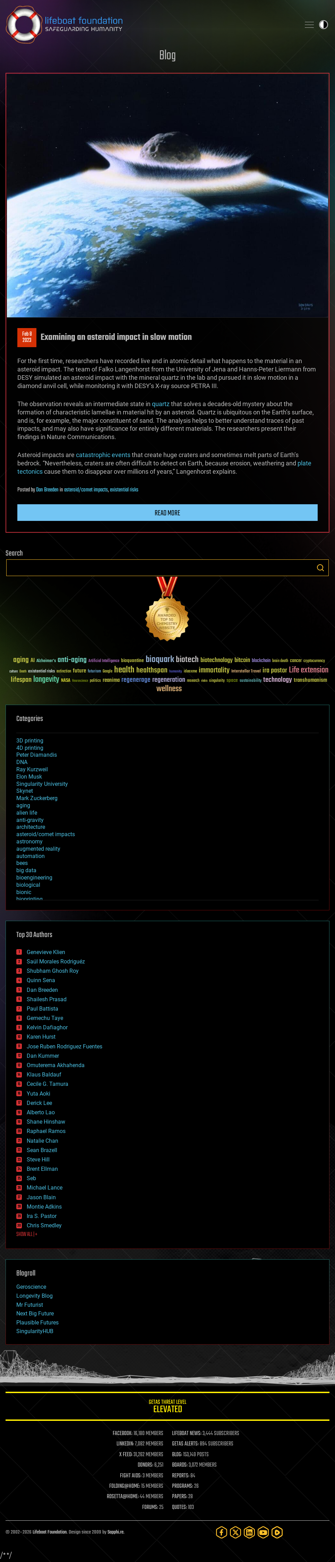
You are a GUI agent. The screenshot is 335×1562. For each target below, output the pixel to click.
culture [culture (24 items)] (13, 671)
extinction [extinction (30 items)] (64, 671)
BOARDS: (180, 1465)
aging (23, 805)
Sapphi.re (115, 1532)
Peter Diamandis (36, 755)
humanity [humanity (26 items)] (175, 672)
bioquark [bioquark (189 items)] (160, 660)
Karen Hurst (41, 1036)
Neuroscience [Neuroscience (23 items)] (80, 681)
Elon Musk (29, 776)
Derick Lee (39, 1103)
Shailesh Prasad (47, 999)
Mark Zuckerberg (37, 798)
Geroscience (31, 1287)
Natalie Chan (42, 1141)
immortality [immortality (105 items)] (214, 670)
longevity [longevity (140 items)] (46, 679)
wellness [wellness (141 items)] (169, 689)
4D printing (29, 748)
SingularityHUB (34, 1331)
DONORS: (145, 1465)
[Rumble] (277, 1532)
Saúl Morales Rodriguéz (56, 961)
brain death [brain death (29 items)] (280, 661)
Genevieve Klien (46, 952)
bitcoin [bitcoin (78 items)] (242, 660)
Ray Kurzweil (32, 769)
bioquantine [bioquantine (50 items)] (132, 660)
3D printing (29, 740)
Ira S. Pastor (42, 1216)
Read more (167, 513)
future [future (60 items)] (79, 671)
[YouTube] (263, 1532)
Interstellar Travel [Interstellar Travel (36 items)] (246, 671)
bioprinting (29, 899)
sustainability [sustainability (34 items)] (250, 681)
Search (320, 567)
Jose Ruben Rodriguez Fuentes (64, 1046)
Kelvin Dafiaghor (47, 1027)
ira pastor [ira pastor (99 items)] (275, 671)
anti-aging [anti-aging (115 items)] (72, 660)
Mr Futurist (29, 1305)
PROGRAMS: (182, 1486)
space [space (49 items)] (232, 680)
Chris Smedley (44, 1225)
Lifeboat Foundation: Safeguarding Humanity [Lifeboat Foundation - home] (150, 25)
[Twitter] (235, 1532)
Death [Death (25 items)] (22, 671)
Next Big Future (35, 1313)
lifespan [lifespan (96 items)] (21, 680)
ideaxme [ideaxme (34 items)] (190, 671)
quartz (161, 403)
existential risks (124, 490)
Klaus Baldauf (44, 1074)
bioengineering (34, 877)
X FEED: (125, 1454)
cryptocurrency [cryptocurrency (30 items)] (314, 661)
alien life (26, 812)
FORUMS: (150, 1507)
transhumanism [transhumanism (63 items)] (310, 680)
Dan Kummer (43, 1056)
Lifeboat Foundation (50, 1532)
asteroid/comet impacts (86, 490)
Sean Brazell (42, 1150)
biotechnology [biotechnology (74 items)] (216, 660)
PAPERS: (179, 1496)
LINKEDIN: (125, 1444)
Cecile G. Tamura (47, 1084)
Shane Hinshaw (46, 1121)
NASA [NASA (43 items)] (65, 681)
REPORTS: (180, 1476)
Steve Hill (38, 1159)
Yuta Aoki (38, 1093)
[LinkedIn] (249, 1532)
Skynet (24, 791)
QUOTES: (179, 1507)
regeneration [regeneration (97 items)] (168, 680)
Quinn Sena (41, 980)
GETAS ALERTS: (185, 1444)
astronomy (29, 841)
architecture (30, 827)
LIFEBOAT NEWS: (186, 1433)
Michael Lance (44, 1187)
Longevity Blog (34, 1296)
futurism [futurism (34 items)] (94, 671)
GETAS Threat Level (167, 1407)
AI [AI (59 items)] (33, 661)
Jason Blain (41, 1197)
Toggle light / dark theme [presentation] (323, 24)
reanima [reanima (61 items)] (111, 680)
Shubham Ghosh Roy (53, 971)
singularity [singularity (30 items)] (217, 681)
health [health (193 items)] (124, 670)
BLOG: (177, 1454)
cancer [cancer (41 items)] (296, 661)
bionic (23, 892)
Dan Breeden (47, 490)
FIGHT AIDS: (130, 1476)
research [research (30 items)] (193, 681)
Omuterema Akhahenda (56, 1065)
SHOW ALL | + (26, 1234)
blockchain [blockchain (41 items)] (261, 661)
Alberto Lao (41, 1112)
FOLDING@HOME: (124, 1486)
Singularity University (42, 784)
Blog (167, 56)
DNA (21, 762)
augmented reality (38, 849)
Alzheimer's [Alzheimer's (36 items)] (46, 661)
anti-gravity (30, 820)
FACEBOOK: (122, 1433)
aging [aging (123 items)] (21, 660)
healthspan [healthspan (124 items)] (152, 670)
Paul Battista (42, 1008)
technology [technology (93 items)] (277, 680)
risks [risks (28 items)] (204, 681)
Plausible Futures (37, 1322)
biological (28, 885)
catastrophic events (103, 454)
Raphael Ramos (46, 1131)
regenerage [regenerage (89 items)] (136, 680)
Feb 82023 (27, 337)
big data (26, 870)
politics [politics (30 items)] (95, 681)
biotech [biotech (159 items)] (187, 659)
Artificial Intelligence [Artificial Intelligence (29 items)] (103, 661)
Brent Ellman (42, 1169)
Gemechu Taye (45, 1018)
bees (22, 863)
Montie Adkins (44, 1206)
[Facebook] (221, 1532)
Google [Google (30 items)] (107, 671)
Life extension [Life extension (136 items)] (308, 670)
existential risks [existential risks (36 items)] (41, 671)
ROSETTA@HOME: (123, 1496)
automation (30, 856)
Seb (31, 1178)
